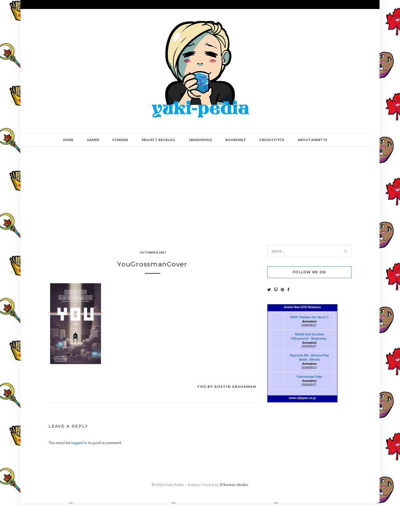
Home (68, 140)
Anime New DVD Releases (302, 307)
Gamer (93, 140)
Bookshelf (236, 140)
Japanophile (200, 140)
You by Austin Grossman (226, 389)
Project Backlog (158, 140)
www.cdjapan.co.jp (302, 398)
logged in (79, 444)
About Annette (312, 140)
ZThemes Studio (234, 487)
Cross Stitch (271, 140)
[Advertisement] (200, 191)
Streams (120, 140)
